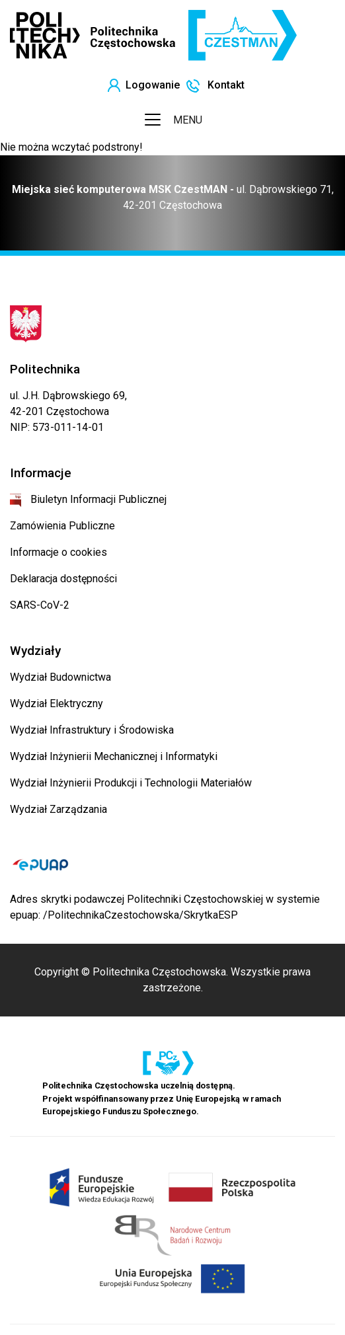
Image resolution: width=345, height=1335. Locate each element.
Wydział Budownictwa (60, 677)
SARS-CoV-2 (39, 605)
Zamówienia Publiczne (62, 525)
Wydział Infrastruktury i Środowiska (92, 730)
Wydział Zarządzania (58, 809)
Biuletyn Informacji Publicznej (88, 499)
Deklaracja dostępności (63, 578)
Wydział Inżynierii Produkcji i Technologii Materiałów (131, 783)
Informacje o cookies (58, 552)
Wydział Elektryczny (56, 703)
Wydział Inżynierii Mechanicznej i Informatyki (113, 756)
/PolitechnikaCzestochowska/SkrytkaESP (140, 915)
